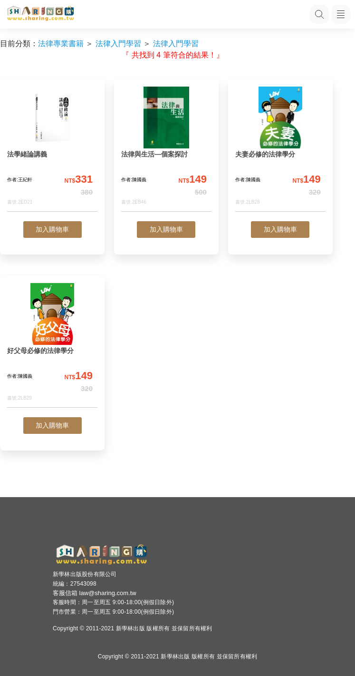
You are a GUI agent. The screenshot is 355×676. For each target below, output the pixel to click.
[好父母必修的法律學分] (52, 345)
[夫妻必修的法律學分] (280, 149)
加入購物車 (52, 229)
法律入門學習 (118, 43)
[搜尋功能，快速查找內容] (319, 14)
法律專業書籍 (61, 43)
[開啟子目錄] (340, 14)
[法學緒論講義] (52, 149)
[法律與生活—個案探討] (166, 149)
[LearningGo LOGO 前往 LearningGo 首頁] (40, 14)
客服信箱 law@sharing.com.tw (94, 593)
